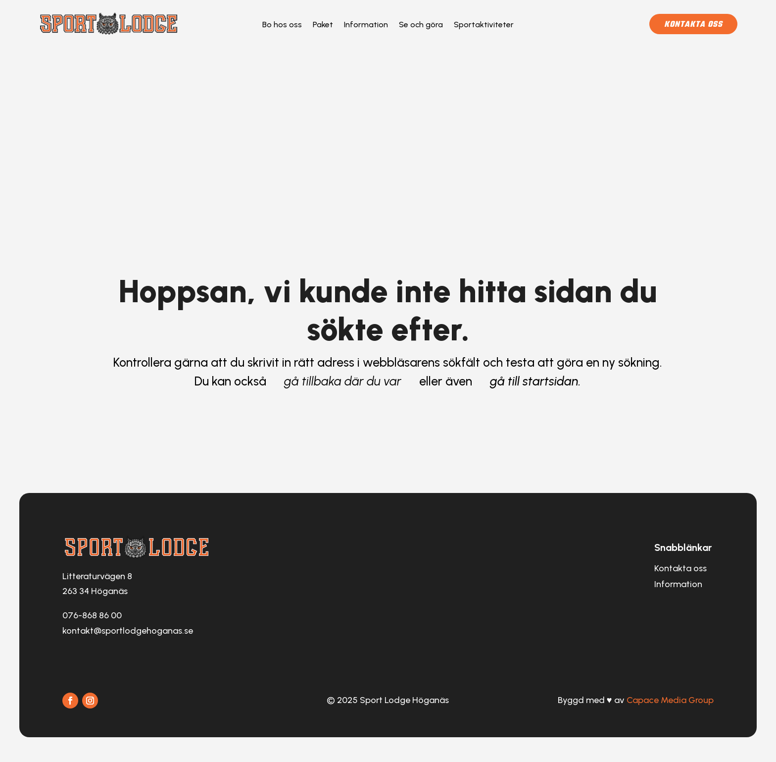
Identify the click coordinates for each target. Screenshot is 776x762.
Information (366, 25)
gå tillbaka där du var (342, 381)
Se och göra (421, 25)
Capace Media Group (670, 700)
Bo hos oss (282, 25)
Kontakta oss (693, 24)
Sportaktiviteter (484, 25)
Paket (323, 25)
